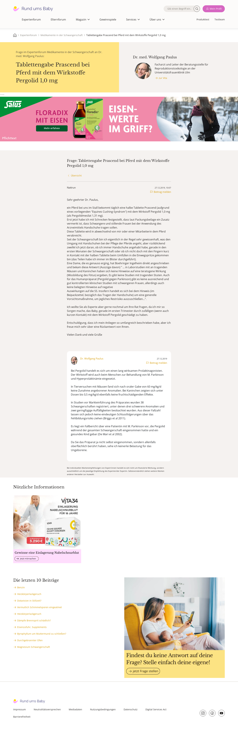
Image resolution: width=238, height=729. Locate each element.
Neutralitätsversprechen (47, 709)
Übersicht (76, 175)
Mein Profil (216, 8)
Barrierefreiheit (21, 716)
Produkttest (203, 19)
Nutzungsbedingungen (103, 709)
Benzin (21, 587)
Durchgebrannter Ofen (30, 640)
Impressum (19, 709)
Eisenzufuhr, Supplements (32, 627)
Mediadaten (75, 709)
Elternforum (58, 19)
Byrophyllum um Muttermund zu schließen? (41, 633)
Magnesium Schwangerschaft (33, 646)
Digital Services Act (155, 709)
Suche (197, 9)
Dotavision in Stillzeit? (29, 600)
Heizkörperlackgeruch (29, 594)
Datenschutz (131, 709)
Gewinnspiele (107, 19)
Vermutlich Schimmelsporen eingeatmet (39, 607)
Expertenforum (31, 19)
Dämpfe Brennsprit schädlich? (34, 620)
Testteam (220, 19)
